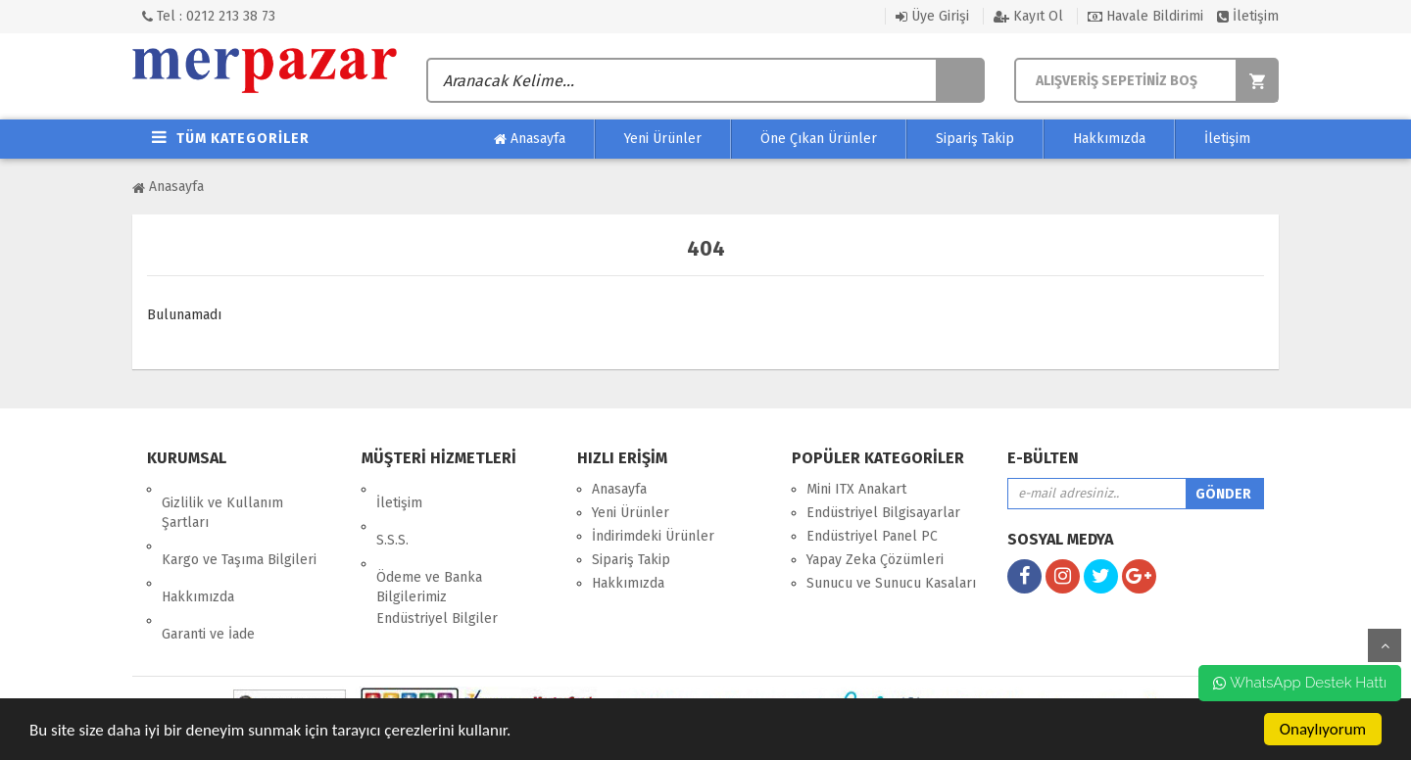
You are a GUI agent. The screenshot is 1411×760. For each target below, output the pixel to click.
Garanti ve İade (208, 579)
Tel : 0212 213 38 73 (208, 16)
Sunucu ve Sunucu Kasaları (891, 583)
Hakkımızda (1109, 138)
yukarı (1384, 645)
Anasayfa (529, 139)
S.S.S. (392, 512)
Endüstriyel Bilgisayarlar (883, 512)
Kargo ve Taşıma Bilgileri (239, 532)
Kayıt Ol (1028, 16)
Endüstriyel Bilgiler (437, 577)
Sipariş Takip (975, 138)
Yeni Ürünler (663, 138)
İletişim (1248, 16)
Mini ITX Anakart (856, 489)
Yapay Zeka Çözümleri (875, 559)
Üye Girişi (932, 16)
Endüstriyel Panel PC (872, 536)
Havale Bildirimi (1145, 16)
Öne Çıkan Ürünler (818, 138)
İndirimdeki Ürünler (653, 536)
